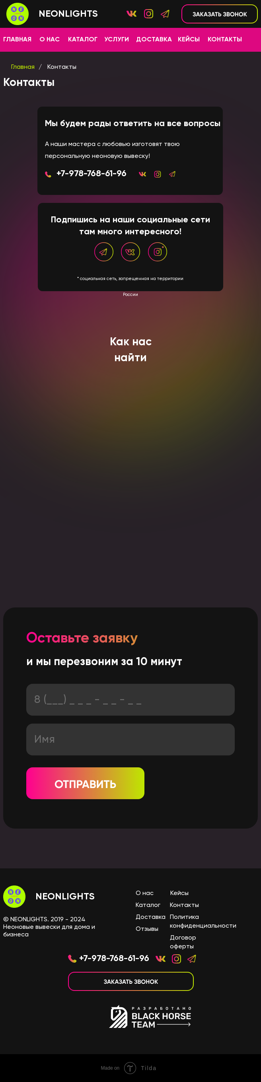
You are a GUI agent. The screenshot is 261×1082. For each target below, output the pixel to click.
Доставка (151, 917)
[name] (130, 739)
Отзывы (147, 929)
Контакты (61, 67)
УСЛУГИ (116, 40)
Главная (23, 67)
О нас (145, 893)
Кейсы (179, 893)
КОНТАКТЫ (225, 40)
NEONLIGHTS (65, 896)
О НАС (49, 40)
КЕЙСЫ (189, 40)
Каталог (148, 905)
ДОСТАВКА (154, 40)
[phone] (130, 700)
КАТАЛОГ (82, 40)
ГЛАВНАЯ (17, 40)
